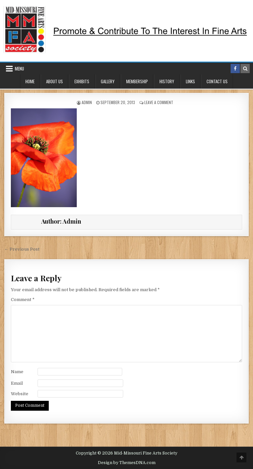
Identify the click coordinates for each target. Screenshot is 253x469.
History (166, 81)
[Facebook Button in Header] (235, 68)
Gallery (108, 81)
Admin (87, 102)
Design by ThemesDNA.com (126, 462)
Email (17, 383)
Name (17, 371)
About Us (54, 81)
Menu (19, 68)
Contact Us (217, 81)
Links (190, 81)
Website (19, 393)
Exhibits (81, 81)
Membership (137, 81)
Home (30, 81)
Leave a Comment (158, 102)
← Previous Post (22, 249)
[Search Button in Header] (245, 68)
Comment (23, 299)
